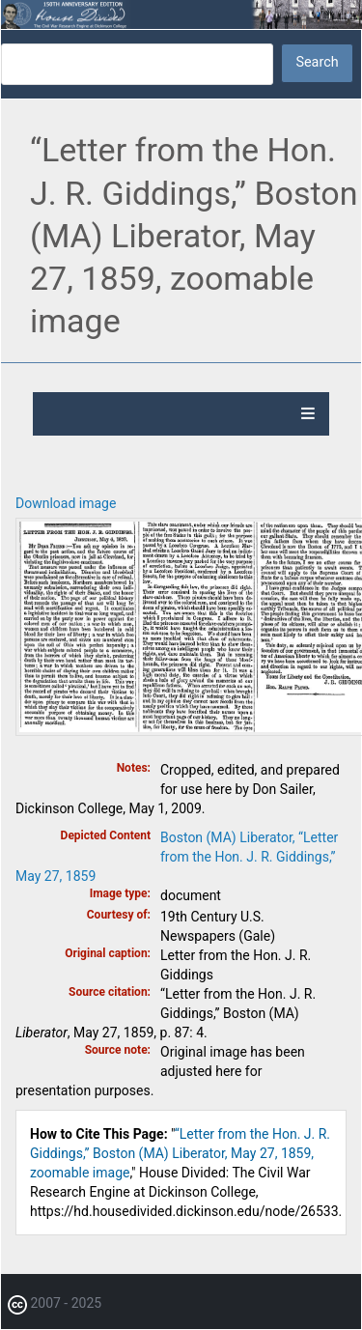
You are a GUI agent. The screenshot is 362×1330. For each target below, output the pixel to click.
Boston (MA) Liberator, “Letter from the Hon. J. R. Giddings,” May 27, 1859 (176, 857)
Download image (65, 503)
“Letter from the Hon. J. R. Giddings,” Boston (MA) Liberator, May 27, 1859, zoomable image (180, 1153)
